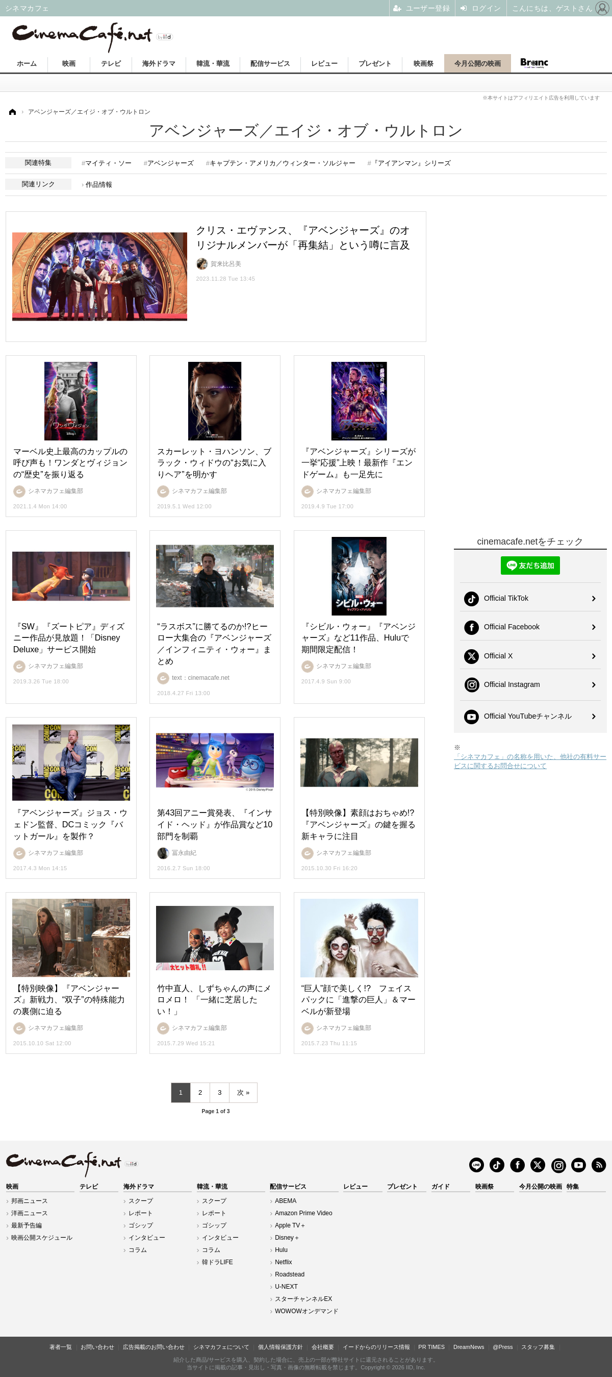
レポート (141, 1213)
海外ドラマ (158, 63)
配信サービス (270, 63)
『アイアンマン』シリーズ (411, 163)
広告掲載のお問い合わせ (154, 1347)
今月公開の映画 (477, 63)
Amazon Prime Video (304, 1213)
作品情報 (99, 184)
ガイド (440, 1186)
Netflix (283, 1262)
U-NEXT (286, 1286)
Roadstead (289, 1274)
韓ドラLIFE (217, 1262)
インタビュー (147, 1237)
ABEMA (285, 1200)
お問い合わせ (97, 1347)
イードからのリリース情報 (376, 1347)
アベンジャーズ (170, 163)
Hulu (281, 1249)
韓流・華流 (213, 63)
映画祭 (424, 63)
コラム (138, 1249)
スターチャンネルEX (303, 1298)
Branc (534, 63)
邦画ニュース (29, 1200)
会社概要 (323, 1347)
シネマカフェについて (221, 1347)
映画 (68, 63)
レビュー (324, 63)
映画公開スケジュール (41, 1237)
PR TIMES (431, 1347)
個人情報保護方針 (280, 1347)
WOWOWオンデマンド (307, 1311)
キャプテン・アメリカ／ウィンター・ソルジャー (282, 163)
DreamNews (468, 1347)
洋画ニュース (29, 1213)
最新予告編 (26, 1225)
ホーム (27, 63)
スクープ (141, 1200)
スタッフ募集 (538, 1347)
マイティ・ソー (108, 163)
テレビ (111, 63)
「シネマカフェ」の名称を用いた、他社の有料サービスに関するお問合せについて (530, 761)
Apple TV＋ (290, 1225)
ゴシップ (141, 1225)
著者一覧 (60, 1347)
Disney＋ (287, 1237)
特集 (573, 1186)
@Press (503, 1347)
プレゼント (375, 63)
